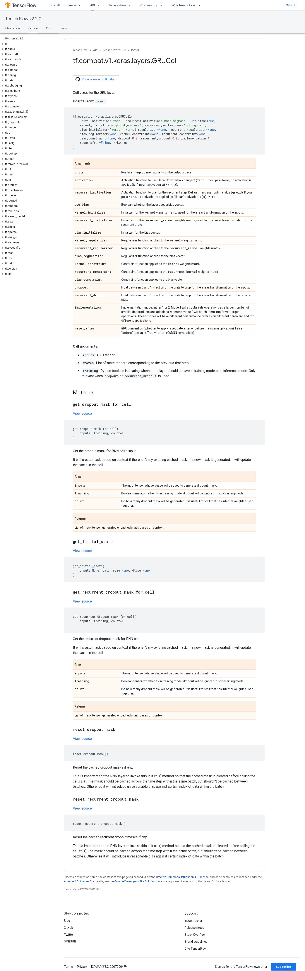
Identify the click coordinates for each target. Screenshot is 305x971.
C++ (49, 28)
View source (82, 413)
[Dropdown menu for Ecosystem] (131, 5)
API (95, 50)
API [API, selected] (92, 5)
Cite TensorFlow (196, 948)
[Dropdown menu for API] (100, 5)
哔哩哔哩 (70, 941)
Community (148, 5)
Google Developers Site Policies (134, 881)
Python (135, 50)
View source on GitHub (95, 79)
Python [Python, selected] (33, 28)
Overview (12, 28)
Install (55, 5)
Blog (67, 920)
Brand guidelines (196, 941)
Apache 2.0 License (76, 881)
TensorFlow (80, 50)
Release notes (194, 927)
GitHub (291, 5)
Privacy (82, 966)
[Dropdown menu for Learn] (81, 5)
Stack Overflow (195, 934)
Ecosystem (117, 5)
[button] (28, 43)
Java (63, 28)
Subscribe (283, 967)
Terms (68, 966)
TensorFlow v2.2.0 (23, 19)
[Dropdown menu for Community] (162, 5)
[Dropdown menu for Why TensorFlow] (200, 5)
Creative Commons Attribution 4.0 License (182, 877)
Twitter (69, 934)
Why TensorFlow (183, 5)
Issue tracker (193, 920)
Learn (71, 5)
